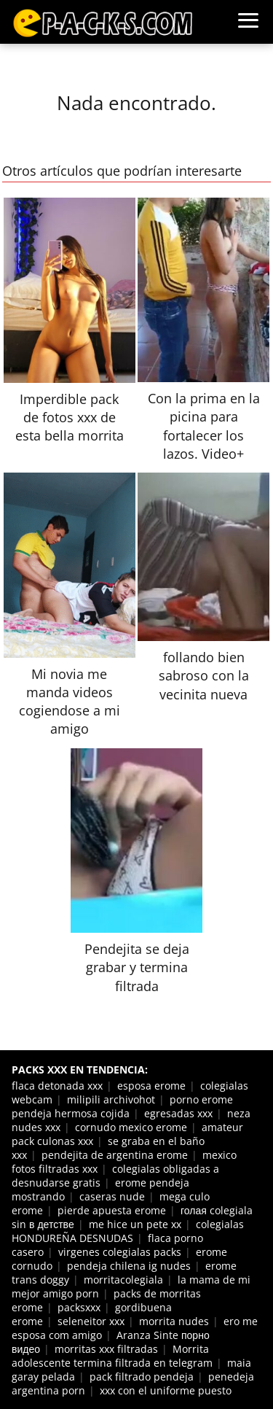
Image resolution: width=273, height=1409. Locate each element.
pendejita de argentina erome (114, 1155)
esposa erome (151, 1085)
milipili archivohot (111, 1099)
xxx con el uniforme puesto (166, 1390)
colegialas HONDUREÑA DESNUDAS (128, 1231)
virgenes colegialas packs (119, 1252)
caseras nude (112, 1196)
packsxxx (79, 1307)
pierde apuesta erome (112, 1210)
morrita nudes (174, 1321)
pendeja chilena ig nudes (129, 1266)
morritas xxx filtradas (106, 1349)
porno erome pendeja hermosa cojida (122, 1106)
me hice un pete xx (135, 1224)
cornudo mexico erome (131, 1127)
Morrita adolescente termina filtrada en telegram (112, 1356)
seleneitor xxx (91, 1321)
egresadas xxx (178, 1113)
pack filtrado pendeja (142, 1376)
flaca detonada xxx (57, 1085)
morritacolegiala (123, 1279)
